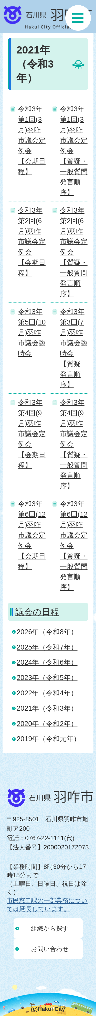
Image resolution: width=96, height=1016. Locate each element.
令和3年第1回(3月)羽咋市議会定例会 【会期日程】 (32, 140)
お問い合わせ (50, 948)
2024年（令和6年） (47, 662)
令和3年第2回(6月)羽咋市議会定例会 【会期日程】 (32, 241)
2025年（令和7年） (47, 647)
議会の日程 (37, 612)
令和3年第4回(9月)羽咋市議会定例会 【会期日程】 (32, 433)
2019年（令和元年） (48, 739)
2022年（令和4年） (47, 693)
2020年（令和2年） (47, 724)
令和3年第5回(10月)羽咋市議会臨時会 (32, 332)
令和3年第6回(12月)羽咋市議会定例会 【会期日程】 (32, 535)
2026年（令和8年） (47, 632)
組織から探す (50, 928)
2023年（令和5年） (47, 678)
